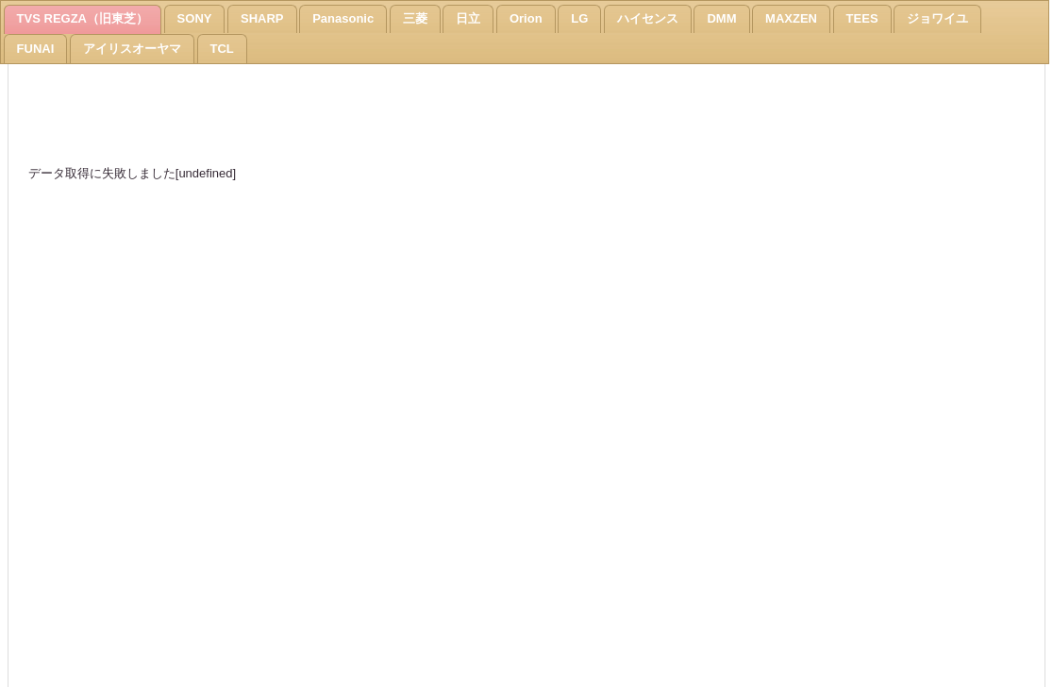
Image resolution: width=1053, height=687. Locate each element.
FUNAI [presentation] (36, 49)
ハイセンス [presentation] (647, 18)
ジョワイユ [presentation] (937, 18)
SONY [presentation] (194, 18)
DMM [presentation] (721, 18)
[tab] (82, 20)
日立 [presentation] (468, 18)
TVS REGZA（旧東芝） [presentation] (82, 18)
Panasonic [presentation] (343, 18)
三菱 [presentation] (415, 18)
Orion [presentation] (526, 18)
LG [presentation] (579, 18)
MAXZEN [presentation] (791, 18)
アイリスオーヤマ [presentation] (132, 49)
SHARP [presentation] (262, 18)
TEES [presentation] (862, 18)
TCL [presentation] (222, 49)
